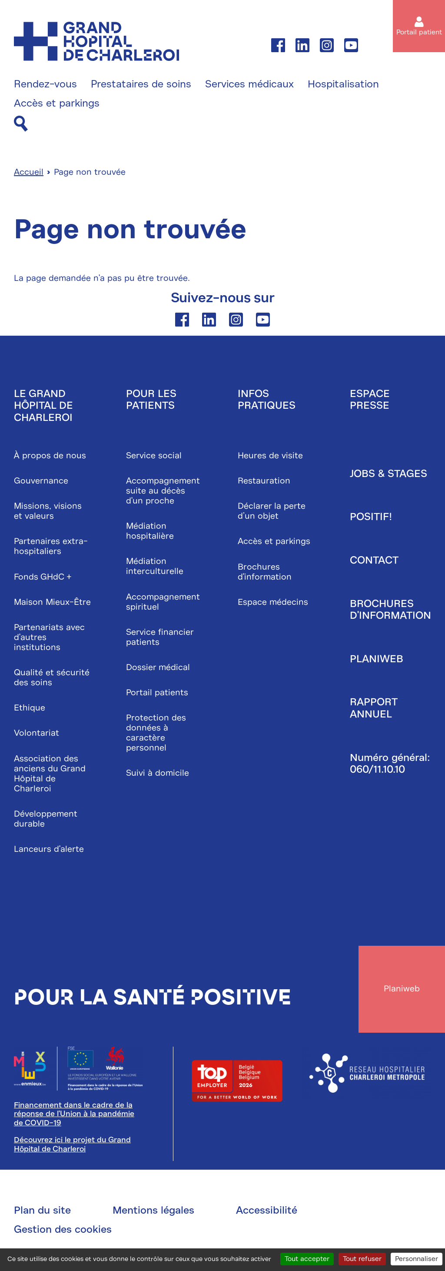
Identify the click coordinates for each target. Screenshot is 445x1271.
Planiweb (376, 658)
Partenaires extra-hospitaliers (51, 546)
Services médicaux (249, 84)
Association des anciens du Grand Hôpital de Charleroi (50, 773)
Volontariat (36, 733)
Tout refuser (362, 1258)
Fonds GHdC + (43, 576)
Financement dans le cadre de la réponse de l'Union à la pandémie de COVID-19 (74, 1114)
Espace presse (370, 399)
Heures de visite (270, 455)
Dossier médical (158, 667)
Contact (374, 560)
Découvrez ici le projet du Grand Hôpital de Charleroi (72, 1144)
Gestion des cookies (63, 1229)
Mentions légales (153, 1210)
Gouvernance (41, 480)
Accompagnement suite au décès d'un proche (163, 490)
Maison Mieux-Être (52, 602)
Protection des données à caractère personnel (156, 733)
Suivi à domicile (157, 773)
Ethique (29, 708)
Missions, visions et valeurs (48, 511)
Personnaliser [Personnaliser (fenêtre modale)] (416, 1258)
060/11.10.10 (377, 769)
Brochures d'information (265, 571)
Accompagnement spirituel (163, 601)
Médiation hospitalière (150, 531)
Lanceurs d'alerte (49, 849)
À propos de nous (50, 455)
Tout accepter (307, 1258)
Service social (154, 455)
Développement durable (45, 818)
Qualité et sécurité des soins (52, 677)
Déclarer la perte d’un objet (272, 511)
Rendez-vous (45, 84)
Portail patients (157, 692)
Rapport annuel (373, 708)
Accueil (28, 172)
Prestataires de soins (141, 84)
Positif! (371, 517)
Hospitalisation (343, 84)
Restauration (264, 480)
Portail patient (419, 32)
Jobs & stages (388, 473)
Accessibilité (266, 1210)
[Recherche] (21, 124)
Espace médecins (273, 602)
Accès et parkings (57, 103)
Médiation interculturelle (154, 566)
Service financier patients (159, 637)
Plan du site (42, 1210)
